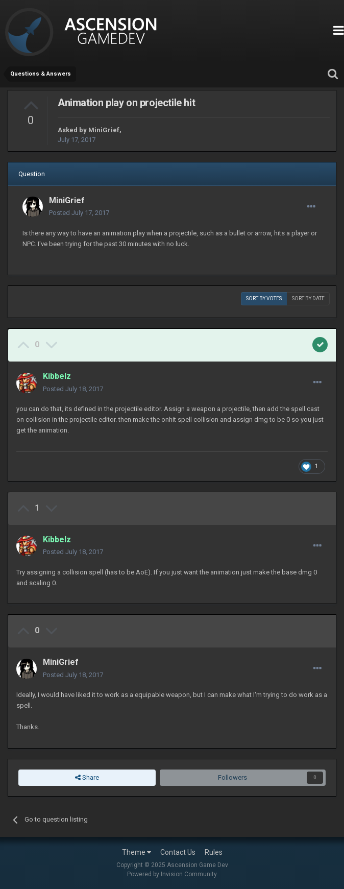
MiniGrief (103, 130)
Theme (136, 852)
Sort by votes (264, 298)
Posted (79, 213)
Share (87, 777)
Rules (214, 852)
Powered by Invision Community (172, 874)
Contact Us (177, 852)
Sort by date (308, 298)
